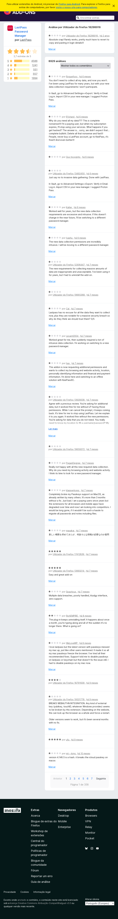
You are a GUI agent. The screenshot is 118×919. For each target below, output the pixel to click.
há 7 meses (92, 264)
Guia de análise (40, 881)
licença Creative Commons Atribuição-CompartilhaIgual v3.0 (40, 903)
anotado (22, 900)
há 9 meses (92, 683)
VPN (88, 821)
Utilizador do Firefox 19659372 (69, 449)
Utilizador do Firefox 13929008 (69, 399)
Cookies (24, 892)
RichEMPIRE (72, 615)
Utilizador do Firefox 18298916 (82, 35)
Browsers (91, 815)
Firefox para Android (69, 4)
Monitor (90, 832)
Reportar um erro (42, 876)
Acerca (35, 815)
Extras (35, 810)
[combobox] (95, 18)
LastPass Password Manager (21, 31)
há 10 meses (83, 753)
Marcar (52, 49)
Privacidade (10, 892)
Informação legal (41, 892)
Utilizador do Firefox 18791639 (69, 683)
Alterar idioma (92, 899)
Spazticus (71, 591)
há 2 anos (105, 35)
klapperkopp (73, 490)
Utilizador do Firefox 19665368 (69, 294)
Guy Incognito (73, 157)
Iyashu (69, 238)
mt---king (71, 753)
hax (68, 363)
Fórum (35, 870)
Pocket (89, 838)
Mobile (62, 821)
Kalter (69, 207)
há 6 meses (85, 76)
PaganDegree (73, 463)
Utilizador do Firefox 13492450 (69, 173)
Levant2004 (72, 336)
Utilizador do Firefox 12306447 (69, 264)
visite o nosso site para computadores (76, 7)
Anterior (57, 778)
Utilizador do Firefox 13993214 (69, 570)
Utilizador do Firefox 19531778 (69, 699)
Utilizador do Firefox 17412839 (69, 554)
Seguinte (101, 778)
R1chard (70, 116)
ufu (68, 739)
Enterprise (64, 827)
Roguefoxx (72, 76)
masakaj (70, 530)
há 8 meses (85, 615)
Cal (68, 308)
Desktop (63, 815)
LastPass (25, 39)
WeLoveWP (72, 643)
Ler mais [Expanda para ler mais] (53, 428)
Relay (88, 827)
